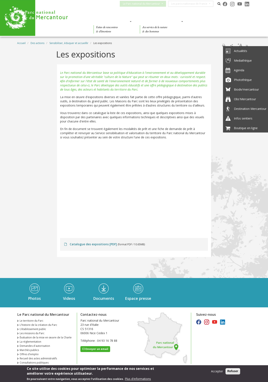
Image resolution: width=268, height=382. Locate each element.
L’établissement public (33, 329)
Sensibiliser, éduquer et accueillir (68, 43)
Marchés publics (29, 350)
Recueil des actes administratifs (38, 358)
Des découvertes (111, 21)
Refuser (232, 371)
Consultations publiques (34, 362)
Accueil (21, 43)
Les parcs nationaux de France (192, 3)
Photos (34, 298)
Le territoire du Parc (31, 320)
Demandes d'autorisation (35, 346)
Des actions (203, 21)
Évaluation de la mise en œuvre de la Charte (46, 337)
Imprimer (224, 45)
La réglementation (30, 341)
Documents (103, 298)
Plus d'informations (138, 379)
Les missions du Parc (32, 333)
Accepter (217, 371)
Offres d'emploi (29, 354)
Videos (69, 298)
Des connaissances (160, 21)
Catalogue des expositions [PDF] (93, 244)
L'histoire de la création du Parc (38, 325)
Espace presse (138, 298)
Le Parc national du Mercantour (143, 3)
